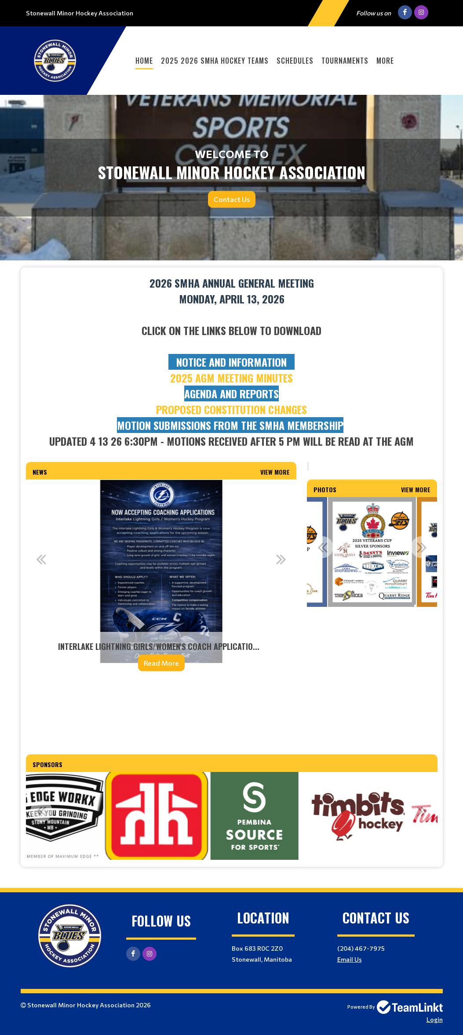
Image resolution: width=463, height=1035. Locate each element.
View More (275, 471)
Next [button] (281, 559)
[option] (161, 581)
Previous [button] (41, 559)
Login (435, 1019)
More (385, 60)
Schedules (295, 60)
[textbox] (231, 362)
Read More (161, 663)
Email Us (349, 959)
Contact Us (232, 199)
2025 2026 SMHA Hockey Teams (215, 60)
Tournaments (344, 60)
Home (144, 60)
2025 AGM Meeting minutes (231, 378)
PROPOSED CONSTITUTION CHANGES (231, 409)
